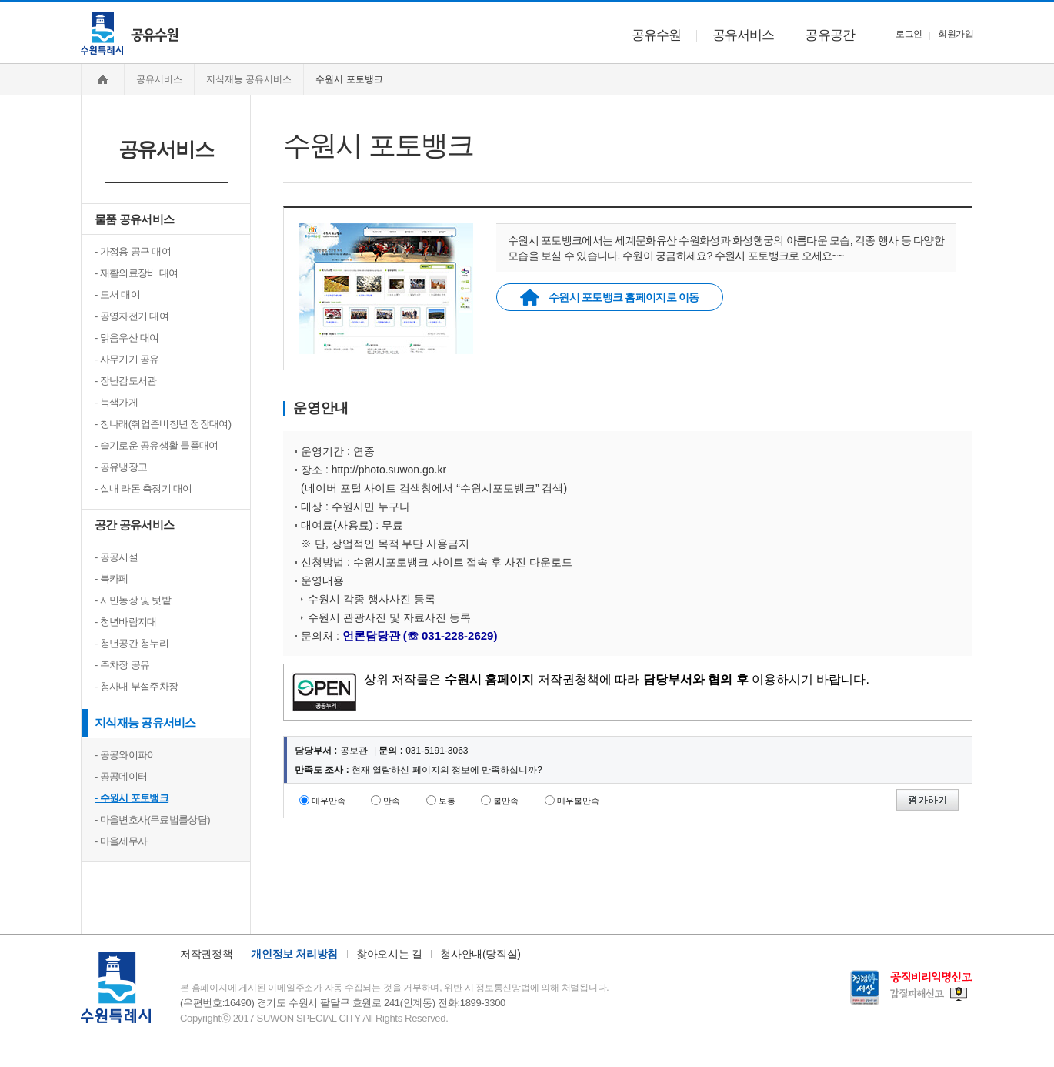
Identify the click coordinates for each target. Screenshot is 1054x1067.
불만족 (506, 800)
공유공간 (830, 35)
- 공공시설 (116, 557)
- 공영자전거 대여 (131, 316)
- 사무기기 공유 (127, 359)
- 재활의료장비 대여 (136, 273)
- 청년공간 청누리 (131, 643)
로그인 (909, 33)
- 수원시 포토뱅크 (131, 798)
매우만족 (328, 800)
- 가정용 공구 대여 (133, 251)
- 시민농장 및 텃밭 (133, 600)
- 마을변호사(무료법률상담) (152, 819)
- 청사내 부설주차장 (136, 686)
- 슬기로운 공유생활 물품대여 (156, 445)
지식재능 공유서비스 (145, 722)
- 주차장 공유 (122, 665)
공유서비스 (743, 35)
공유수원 (657, 35)
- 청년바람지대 (126, 621)
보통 (447, 800)
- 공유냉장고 (121, 467)
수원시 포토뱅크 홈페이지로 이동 (609, 297)
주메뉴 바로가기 (0, 0)
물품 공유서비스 (134, 219)
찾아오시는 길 (389, 954)
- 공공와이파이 (126, 755)
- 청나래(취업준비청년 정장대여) (163, 424)
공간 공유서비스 (134, 524)
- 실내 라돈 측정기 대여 (143, 488)
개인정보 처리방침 (294, 954)
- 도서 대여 (117, 294)
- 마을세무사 (121, 841)
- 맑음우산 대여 (127, 337)
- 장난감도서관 (126, 380)
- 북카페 (111, 578)
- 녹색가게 (116, 402)
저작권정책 (206, 954)
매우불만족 (578, 800)
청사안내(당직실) (480, 954)
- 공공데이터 (121, 776)
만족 (391, 800)
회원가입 (955, 33)
